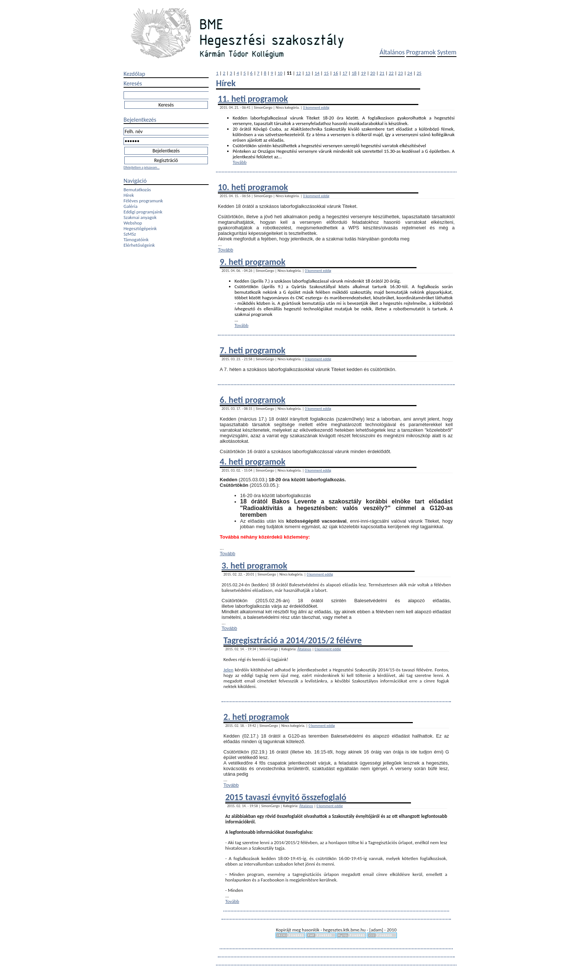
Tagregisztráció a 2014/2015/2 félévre (292, 640)
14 (316, 73)
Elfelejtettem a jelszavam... (141, 167)
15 (326, 73)
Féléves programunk (143, 200)
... (280, 156)
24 (409, 73)
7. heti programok (252, 350)
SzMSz (130, 234)
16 (335, 73)
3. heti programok (254, 565)
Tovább (240, 162)
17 (345, 73)
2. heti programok (256, 716)
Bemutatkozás (137, 189)
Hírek (129, 195)
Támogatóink (136, 239)
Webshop (133, 223)
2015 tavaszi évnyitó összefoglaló (285, 797)
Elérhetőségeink (139, 245)
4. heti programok (252, 461)
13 (307, 73)
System (446, 52)
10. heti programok (253, 187)
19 (363, 73)
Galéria (131, 206)
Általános (392, 52)
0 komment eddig (316, 107)
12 (298, 73)
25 (419, 73)
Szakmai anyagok (140, 217)
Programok (421, 52)
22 (391, 73)
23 (400, 73)
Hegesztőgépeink (140, 228)
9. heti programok (252, 261)
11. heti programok (253, 98)
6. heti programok (252, 399)
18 (354, 73)
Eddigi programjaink (143, 212)
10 (279, 73)
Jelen (228, 669)
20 (372, 73)
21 (382, 73)
